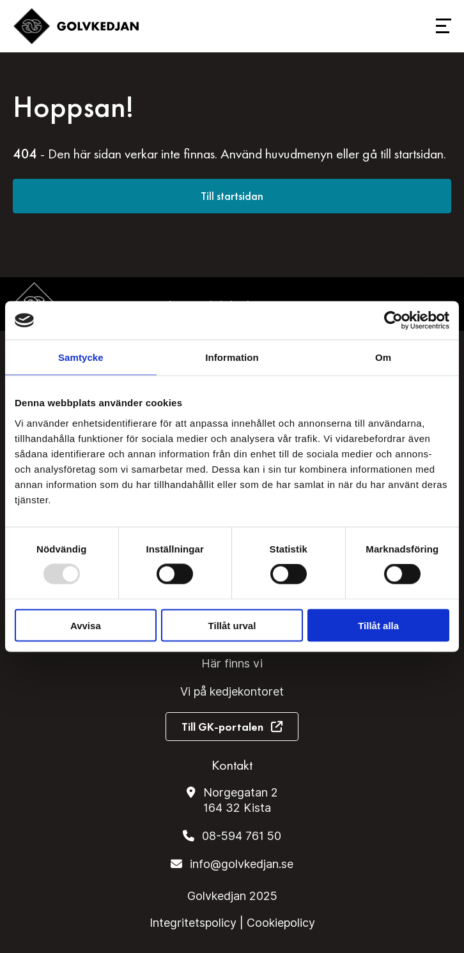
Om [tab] (383, 357)
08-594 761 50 (241, 835)
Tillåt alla (378, 625)
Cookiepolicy (281, 922)
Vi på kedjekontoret (232, 691)
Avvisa (85, 625)
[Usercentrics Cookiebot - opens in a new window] (393, 320)
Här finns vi (232, 663)
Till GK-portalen (222, 726)
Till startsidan (232, 195)
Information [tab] (232, 357)
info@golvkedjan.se (241, 864)
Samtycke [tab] (81, 357)
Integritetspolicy (193, 922)
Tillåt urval (232, 625)
